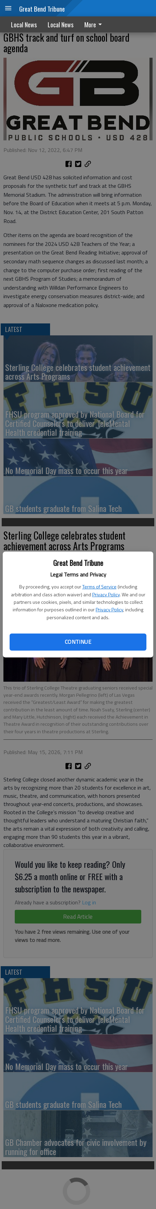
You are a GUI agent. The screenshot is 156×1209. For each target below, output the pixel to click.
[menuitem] (95, 24)
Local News (24, 24)
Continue (78, 642)
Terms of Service (99, 586)
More (94, 24)
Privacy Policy (106, 594)
